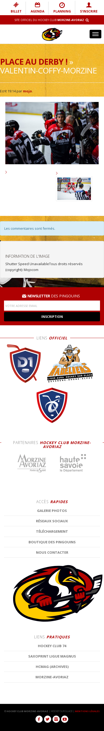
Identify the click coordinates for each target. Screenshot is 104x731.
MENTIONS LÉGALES (87, 711)
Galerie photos (52, 648)
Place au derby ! (33, 61)
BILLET (16, 8)
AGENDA (37, 8)
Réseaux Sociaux (52, 658)
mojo (27, 91)
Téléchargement (52, 669)
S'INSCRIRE (89, 8)
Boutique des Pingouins (52, 679)
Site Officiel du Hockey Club (49, 20)
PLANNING (62, 8)
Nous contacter (52, 690)
